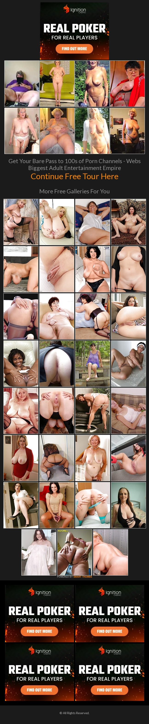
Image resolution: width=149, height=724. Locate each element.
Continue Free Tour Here (74, 176)
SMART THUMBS (82, 577)
